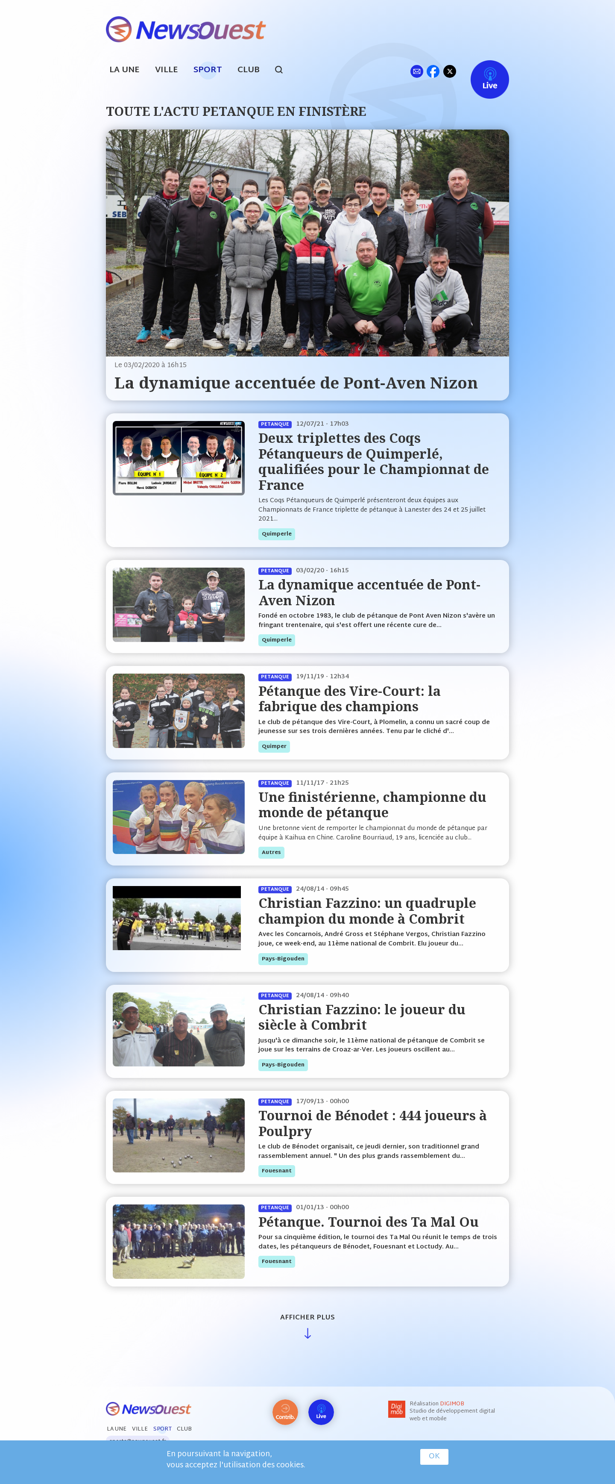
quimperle (277, 534)
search (283, 71)
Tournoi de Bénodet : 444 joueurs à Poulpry (372, 1123)
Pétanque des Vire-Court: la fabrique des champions (349, 698)
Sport (207, 70)
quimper (274, 747)
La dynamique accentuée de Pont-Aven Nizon (296, 382)
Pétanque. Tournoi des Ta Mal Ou (368, 1222)
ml (417, 71)
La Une (124, 70)
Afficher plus (307, 1318)
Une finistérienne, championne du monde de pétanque (372, 804)
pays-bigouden (283, 959)
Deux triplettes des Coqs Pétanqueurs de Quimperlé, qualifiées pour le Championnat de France (373, 461)
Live (481, 71)
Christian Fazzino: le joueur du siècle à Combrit (362, 1017)
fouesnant (277, 1171)
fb (432, 71)
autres (271, 853)
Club (248, 70)
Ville (166, 70)
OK (434, 1456)
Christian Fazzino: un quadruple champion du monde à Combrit (367, 910)
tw (449, 71)
